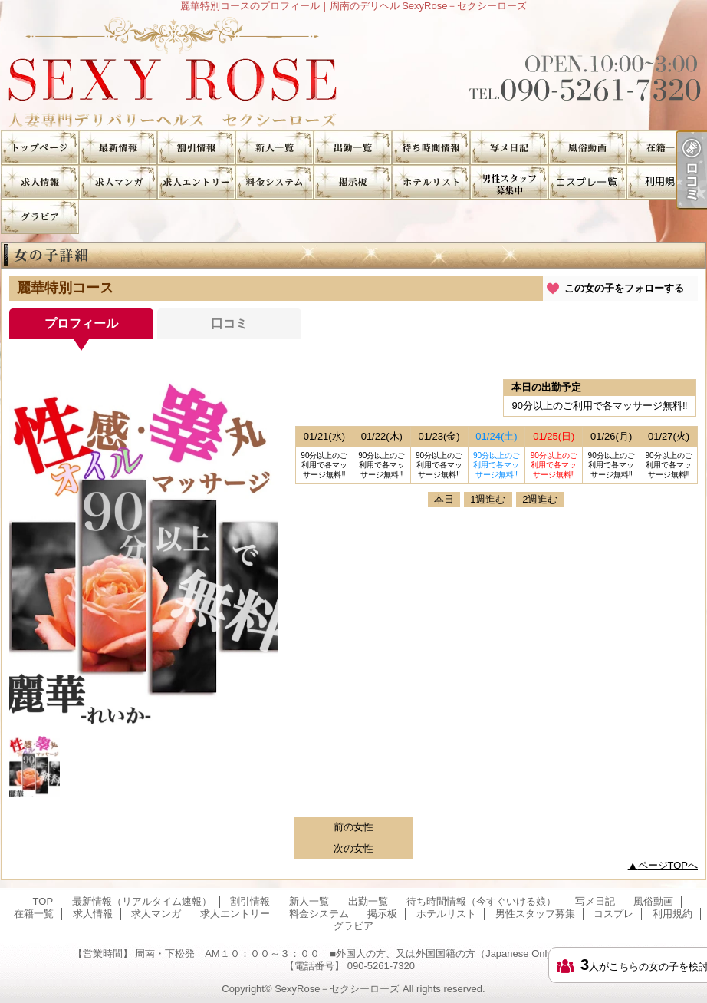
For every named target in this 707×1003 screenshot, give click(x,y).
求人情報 (40, 182)
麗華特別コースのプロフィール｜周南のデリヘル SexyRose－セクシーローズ (353, 71)
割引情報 (196, 147)
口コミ (229, 323)
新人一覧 (274, 147)
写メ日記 (509, 147)
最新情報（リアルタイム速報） (118, 147)
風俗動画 (587, 147)
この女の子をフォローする (624, 288)
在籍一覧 (665, 147)
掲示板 (353, 182)
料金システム (274, 182)
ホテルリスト (431, 182)
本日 (444, 499)
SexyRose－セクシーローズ (337, 989)
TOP (40, 147)
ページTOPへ (668, 865)
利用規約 (665, 182)
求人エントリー (196, 182)
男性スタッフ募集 (509, 182)
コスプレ (587, 182)
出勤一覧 (353, 147)
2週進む (539, 499)
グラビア (40, 217)
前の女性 (353, 827)
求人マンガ (118, 182)
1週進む (487, 499)
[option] (143, 549)
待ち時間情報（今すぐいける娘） (431, 147)
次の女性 (353, 848)
